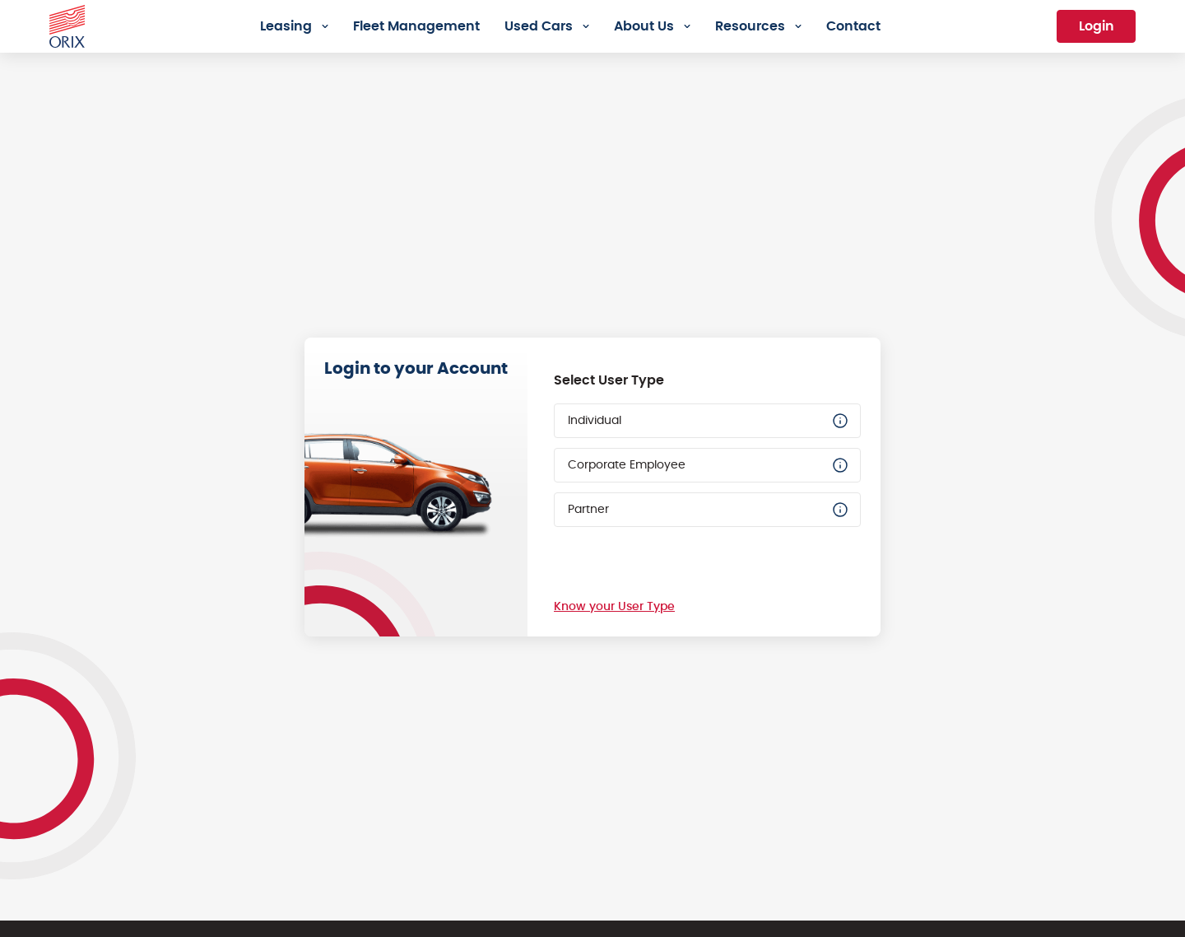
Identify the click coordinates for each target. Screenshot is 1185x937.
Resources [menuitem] (750, 26)
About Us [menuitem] (644, 26)
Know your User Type (614, 607)
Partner (709, 510)
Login (1096, 26)
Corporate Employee (709, 465)
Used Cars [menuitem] (538, 26)
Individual (709, 421)
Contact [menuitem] (853, 26)
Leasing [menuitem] (286, 26)
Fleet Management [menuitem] (416, 26)
